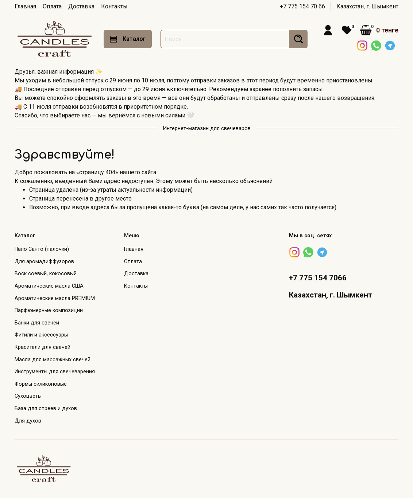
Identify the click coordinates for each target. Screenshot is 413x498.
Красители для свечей (42, 347)
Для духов (28, 421)
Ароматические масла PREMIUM (55, 298)
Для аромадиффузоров (44, 261)
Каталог (128, 39)
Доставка (81, 6)
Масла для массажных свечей (52, 360)
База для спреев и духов (46, 408)
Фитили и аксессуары (41, 335)
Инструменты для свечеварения (55, 372)
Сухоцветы (28, 396)
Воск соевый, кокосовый (46, 274)
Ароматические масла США (49, 286)
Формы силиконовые (41, 384)
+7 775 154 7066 (318, 277)
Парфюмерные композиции (49, 310)
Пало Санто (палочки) (42, 249)
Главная (25, 6)
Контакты (114, 6)
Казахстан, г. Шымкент (367, 6)
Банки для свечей (37, 323)
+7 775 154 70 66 (302, 6)
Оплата (52, 6)
